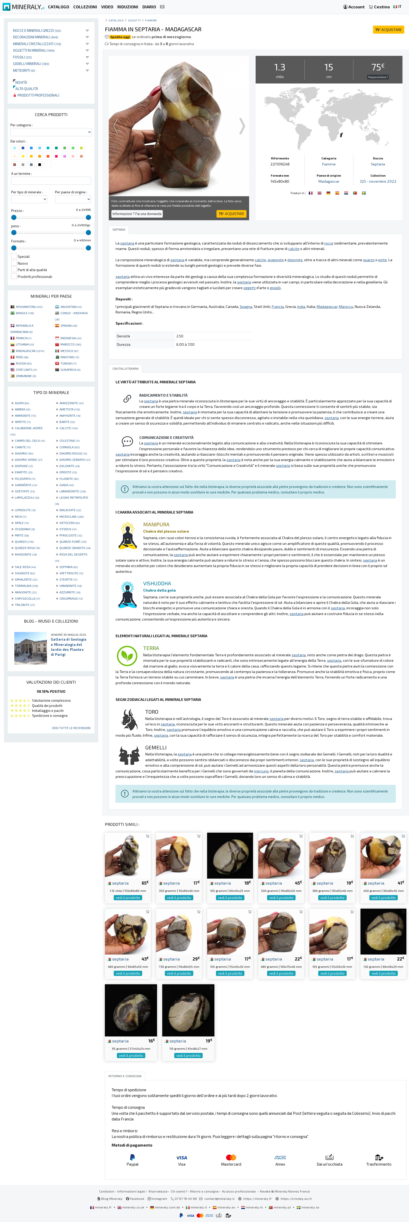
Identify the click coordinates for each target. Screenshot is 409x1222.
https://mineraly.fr (257, 1198)
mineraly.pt (280, 1207)
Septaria (378, 164)
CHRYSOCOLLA (27, 598)
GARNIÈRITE (26, 485)
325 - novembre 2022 (378, 181)
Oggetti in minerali (34, 50)
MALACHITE (70, 510)
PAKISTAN (70, 357)
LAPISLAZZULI (27, 497)
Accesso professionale (239, 1191)
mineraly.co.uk (131, 1207)
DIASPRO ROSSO (73, 453)
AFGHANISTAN (29, 306)
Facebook (135, 1198)
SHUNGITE (25, 573)
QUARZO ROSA (27, 548)
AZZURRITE (69, 592)
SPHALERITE (26, 579)
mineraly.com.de (165, 1207)
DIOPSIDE (24, 466)
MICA (20, 516)
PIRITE (22, 535)
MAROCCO (71, 344)
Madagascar (328, 181)
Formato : (18, 241)
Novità (20, 82)
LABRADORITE (72, 491)
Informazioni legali (131, 1191)
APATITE (23, 422)
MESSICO (69, 351)
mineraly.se (308, 1207)
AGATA (22, 403)
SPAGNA (69, 325)
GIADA (66, 485)
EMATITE (23, 472)
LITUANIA (25, 344)
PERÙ (22, 357)
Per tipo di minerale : (27, 192)
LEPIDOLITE (25, 510)
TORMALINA (26, 585)
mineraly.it (197, 1207)
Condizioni (106, 1191)
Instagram (157, 1198)
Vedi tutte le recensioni (71, 728)
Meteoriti (24, 70)
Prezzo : (17, 210)
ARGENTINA (71, 306)
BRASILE (25, 313)
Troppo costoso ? (378, 77)
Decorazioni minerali (35, 37)
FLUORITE (69, 478)
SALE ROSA (25, 567)
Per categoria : (21, 125)
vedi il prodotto (128, 898)
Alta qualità (25, 88)
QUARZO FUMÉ (72, 541)
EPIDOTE (68, 472)
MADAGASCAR (30, 351)
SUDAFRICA (70, 369)
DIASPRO (24, 453)
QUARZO (24, 541)
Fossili (22, 57)
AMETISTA (69, 409)
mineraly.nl (252, 1207)
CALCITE (68, 428)
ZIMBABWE (26, 376)
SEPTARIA (68, 567)
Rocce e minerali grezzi (37, 30)
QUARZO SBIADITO (75, 548)
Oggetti (134, 20)
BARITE (67, 422)
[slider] (13, 217)
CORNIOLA (69, 447)
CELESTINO (69, 440)
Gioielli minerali (31, 63)
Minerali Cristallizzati (37, 43)
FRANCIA (23, 338)
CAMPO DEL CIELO (30, 440)
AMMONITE (25, 415)
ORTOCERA (69, 522)
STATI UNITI (26, 369)
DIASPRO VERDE (28, 459)
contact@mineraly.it (219, 1198)
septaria (118, 882)
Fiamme (151, 20)
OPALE (22, 522)
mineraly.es (224, 1207)
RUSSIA (24, 363)
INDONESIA (71, 338)
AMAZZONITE (71, 403)
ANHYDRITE (69, 415)
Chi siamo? (179, 1191)
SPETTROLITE (71, 573)
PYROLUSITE (70, 535)
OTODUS (67, 529)
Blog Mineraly (110, 1198)
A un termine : (21, 173)
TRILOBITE (25, 604)
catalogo (116, 20)
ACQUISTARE (388, 29)
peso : (16, 226)
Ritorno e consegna (204, 1191)
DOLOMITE (69, 466)
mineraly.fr (101, 1207)
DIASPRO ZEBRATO (74, 459)
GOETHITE (25, 491)
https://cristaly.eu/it (296, 1198)
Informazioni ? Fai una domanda (137, 214)
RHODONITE (26, 554)
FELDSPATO (25, 478)
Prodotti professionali (36, 95)
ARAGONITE (26, 592)
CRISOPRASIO (71, 598)
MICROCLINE (71, 516)
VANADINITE (70, 585)
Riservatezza (158, 1191)
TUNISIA (68, 363)
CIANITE (23, 447)
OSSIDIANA (25, 529)
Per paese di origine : (71, 192)
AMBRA (22, 409)
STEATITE (68, 579)
